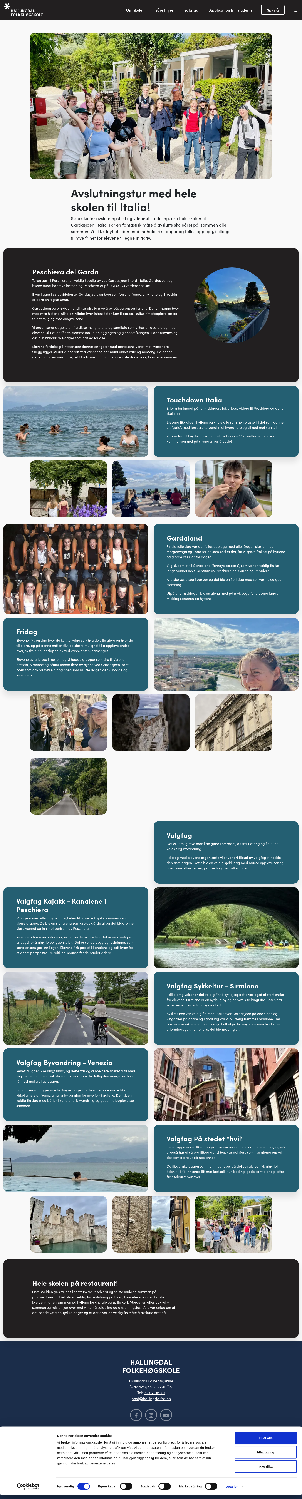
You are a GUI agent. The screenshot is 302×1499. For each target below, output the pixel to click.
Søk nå (273, 10)
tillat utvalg (265, 1456)
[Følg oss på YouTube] (166, 1415)
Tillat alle (266, 1442)
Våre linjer (164, 10)
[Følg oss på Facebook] (136, 1415)
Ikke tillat (266, 1470)
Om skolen (135, 10)
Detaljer (232, 1490)
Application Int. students (230, 10)
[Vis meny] (295, 10)
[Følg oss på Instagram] (151, 1415)
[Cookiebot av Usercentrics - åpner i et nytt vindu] (28, 1490)
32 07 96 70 (154, 1392)
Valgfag (191, 10)
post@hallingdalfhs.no (151, 1398)
